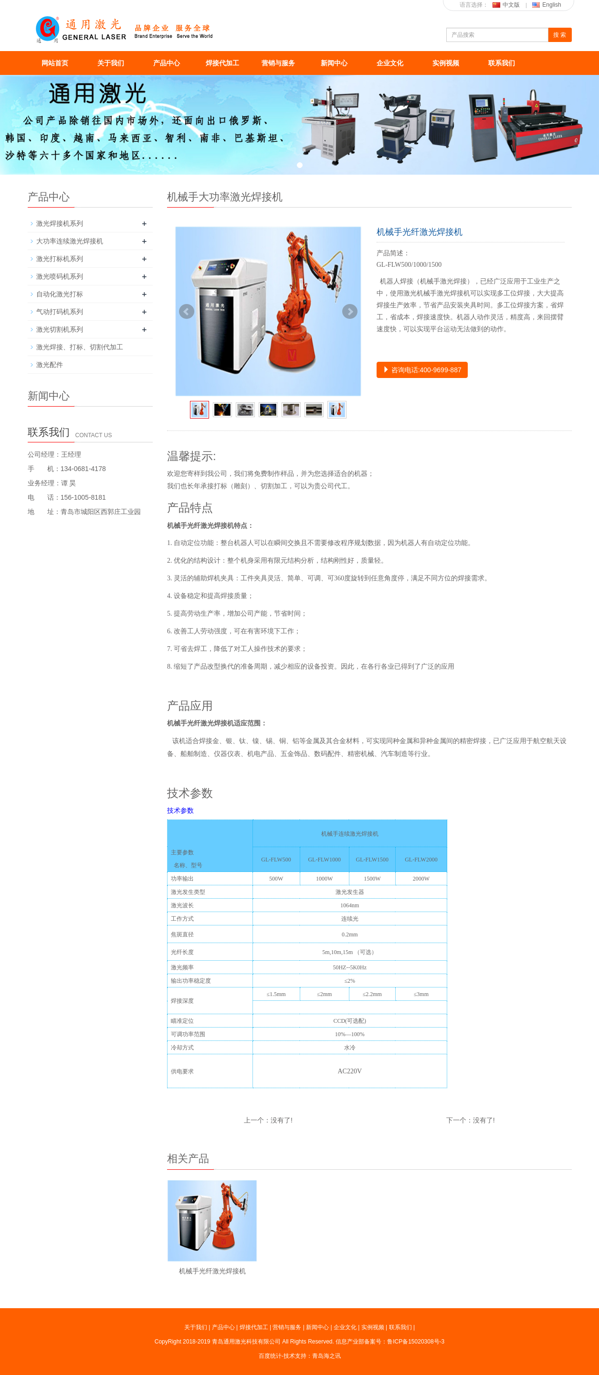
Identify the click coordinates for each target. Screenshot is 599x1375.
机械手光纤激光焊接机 (212, 1271)
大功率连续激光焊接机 (69, 241)
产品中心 (166, 63)
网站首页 (55, 63)
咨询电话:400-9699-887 (422, 370)
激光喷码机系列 (59, 276)
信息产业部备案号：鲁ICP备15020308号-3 (390, 1341)
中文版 (506, 4)
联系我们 (501, 63)
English (546, 4)
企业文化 (390, 63)
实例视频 (445, 63)
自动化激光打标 (59, 294)
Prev (186, 311)
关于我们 (110, 63)
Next (349, 311)
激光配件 (49, 364)
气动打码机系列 (59, 311)
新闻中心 (334, 63)
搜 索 (559, 34)
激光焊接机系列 (59, 223)
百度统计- (271, 1356)
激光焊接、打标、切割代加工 (79, 347)
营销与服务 (278, 63)
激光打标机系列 (59, 258)
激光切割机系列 (59, 329)
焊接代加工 (222, 63)
